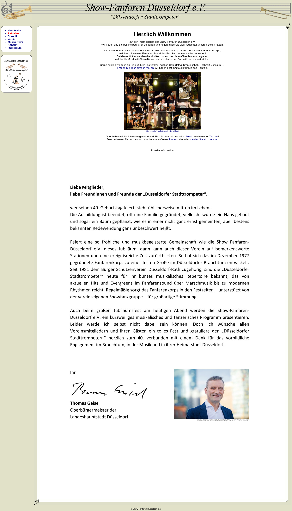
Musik (189, 136)
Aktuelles (13, 33)
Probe (172, 139)
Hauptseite (14, 30)
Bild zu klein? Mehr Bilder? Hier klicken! (162, 130)
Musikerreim (15, 42)
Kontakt (12, 44)
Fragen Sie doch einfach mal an (135, 67)
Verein (11, 39)
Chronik (12, 36)
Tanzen (213, 136)
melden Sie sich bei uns (203, 139)
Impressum (14, 47)
